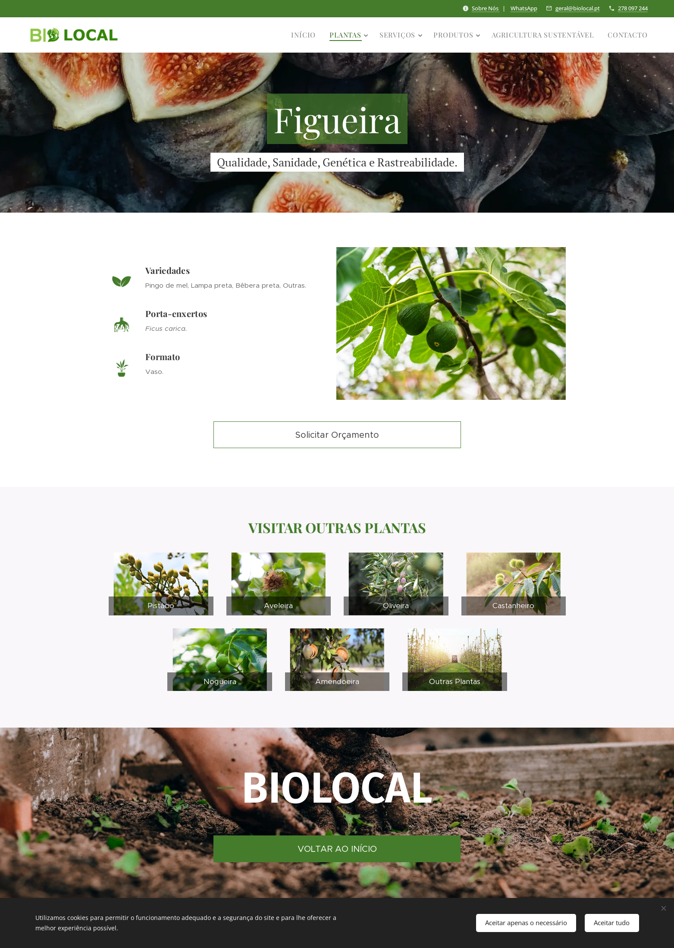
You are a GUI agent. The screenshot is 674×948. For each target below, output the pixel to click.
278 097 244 (633, 8)
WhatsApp (524, 8)
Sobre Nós (486, 8)
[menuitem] (306, 35)
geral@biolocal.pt (577, 8)
